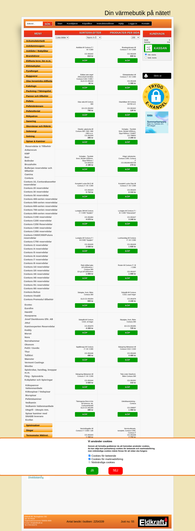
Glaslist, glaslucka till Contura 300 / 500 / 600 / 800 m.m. (84, 131)
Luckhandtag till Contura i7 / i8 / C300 (127, 239)
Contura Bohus (32, 292)
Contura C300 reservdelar (38, 228)
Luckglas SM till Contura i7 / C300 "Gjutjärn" (84, 212)
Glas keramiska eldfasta (39, 81)
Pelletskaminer (33, 399)
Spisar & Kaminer (35, 141)
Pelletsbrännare (34, 106)
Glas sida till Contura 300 (85, 103)
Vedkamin (30, 402)
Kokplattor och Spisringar (39, 379)
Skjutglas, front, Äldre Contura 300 (128, 321)
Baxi (27, 157)
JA (92, 470)
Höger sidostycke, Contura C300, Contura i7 (127, 158)
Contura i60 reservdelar (36, 288)
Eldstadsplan (33, 66)
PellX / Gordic (32, 348)
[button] (156, 96)
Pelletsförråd (33, 111)
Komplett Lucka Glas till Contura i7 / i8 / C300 (127, 185)
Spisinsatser (33, 425)
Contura (29, 178)
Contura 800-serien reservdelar (40, 213)
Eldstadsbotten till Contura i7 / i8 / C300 (128, 76)
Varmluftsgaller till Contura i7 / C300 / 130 (84, 430)
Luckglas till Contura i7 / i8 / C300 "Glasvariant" (127, 212)
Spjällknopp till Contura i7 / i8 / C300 (84, 348)
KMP (27, 153)
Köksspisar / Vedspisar (37, 391)
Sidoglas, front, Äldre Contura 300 (85, 293)
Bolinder (29, 160)
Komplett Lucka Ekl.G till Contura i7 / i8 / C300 (84, 185)
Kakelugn (31, 86)
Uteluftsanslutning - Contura (129, 402)
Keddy (28, 330)
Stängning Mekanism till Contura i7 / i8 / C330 (84, 375)
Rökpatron (31, 116)
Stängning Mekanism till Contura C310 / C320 (127, 348)
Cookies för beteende (103, 455)
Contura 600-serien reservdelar (40, 206)
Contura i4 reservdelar (36, 248)
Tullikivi (29, 355)
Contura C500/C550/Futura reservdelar (38, 236)
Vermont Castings (34, 362)
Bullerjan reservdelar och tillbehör (38, 169)
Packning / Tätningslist (38, 91)
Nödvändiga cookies (103, 462)
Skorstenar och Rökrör (38, 126)
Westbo (29, 366)
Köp (84, 60)
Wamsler (29, 359)
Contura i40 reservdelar (36, 277)
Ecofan (29, 419)
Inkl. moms (152, 55)
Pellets (29, 101)
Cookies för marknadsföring (107, 459)
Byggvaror (31, 76)
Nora (27, 337)
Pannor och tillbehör (37, 96)
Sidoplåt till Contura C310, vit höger (86, 321)
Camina (29, 174)
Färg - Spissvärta (34, 376)
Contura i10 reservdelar (36, 267)
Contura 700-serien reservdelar (40, 209)
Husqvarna (30, 315)
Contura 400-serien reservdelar (40, 199)
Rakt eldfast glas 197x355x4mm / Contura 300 (87, 267)
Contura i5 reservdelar (36, 252)
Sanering (31, 121)
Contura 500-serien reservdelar (40, 202)
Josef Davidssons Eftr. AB (39, 319)
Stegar (29, 430)
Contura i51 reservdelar (36, 285)
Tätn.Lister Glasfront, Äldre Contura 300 (128, 375)
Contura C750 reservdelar (38, 241)
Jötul (27, 322)
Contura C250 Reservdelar (38, 224)
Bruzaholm (30, 164)
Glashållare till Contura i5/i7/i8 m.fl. (127, 103)
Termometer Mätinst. (37, 435)
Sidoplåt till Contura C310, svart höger (128, 293)
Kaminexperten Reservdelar (40, 326)
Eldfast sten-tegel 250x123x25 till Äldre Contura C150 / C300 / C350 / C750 (84, 77)
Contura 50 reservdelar (36, 195)
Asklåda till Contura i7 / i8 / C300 (84, 48)
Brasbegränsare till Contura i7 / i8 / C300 (128, 48)
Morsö (28, 333)
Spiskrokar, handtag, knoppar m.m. (41, 371)
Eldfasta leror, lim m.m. (38, 61)
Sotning (30, 136)
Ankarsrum (31, 150)
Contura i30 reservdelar (36, 274)
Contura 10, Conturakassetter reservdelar (40, 183)
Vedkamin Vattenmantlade (39, 406)
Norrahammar (32, 341)
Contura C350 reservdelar (38, 231)
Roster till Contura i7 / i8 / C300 (127, 266)
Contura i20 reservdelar (36, 270)
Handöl (28, 312)
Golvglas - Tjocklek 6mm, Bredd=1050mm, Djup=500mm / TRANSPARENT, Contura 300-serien (84, 158)
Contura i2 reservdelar (36, 245)
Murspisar (30, 395)
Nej (115, 470)
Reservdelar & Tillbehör (38, 146)
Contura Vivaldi (32, 295)
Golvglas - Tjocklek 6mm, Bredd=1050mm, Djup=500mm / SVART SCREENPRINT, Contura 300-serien (127, 131)
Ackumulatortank (35, 41)
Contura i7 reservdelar (36, 259)
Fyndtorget (32, 71)
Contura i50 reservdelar (36, 281)
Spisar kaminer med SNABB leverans (36, 415)
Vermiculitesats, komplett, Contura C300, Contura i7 (127, 431)
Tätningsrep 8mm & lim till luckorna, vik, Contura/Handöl (84, 403)
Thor (27, 351)
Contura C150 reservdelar (38, 217)
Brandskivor (32, 56)
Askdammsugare (35, 46)
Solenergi (31, 131)
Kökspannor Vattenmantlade (33, 386)
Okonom (29, 344)
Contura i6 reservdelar (36, 256)
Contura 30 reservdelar (36, 191)
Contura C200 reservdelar (38, 220)
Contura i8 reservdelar (36, 263)
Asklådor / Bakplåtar (37, 51)
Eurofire (29, 308)
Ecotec (28, 304)
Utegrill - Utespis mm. (37, 409)
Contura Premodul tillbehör (38, 299)
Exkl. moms (152, 58)
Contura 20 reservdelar (36, 188)
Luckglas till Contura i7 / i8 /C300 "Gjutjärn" (84, 239)
